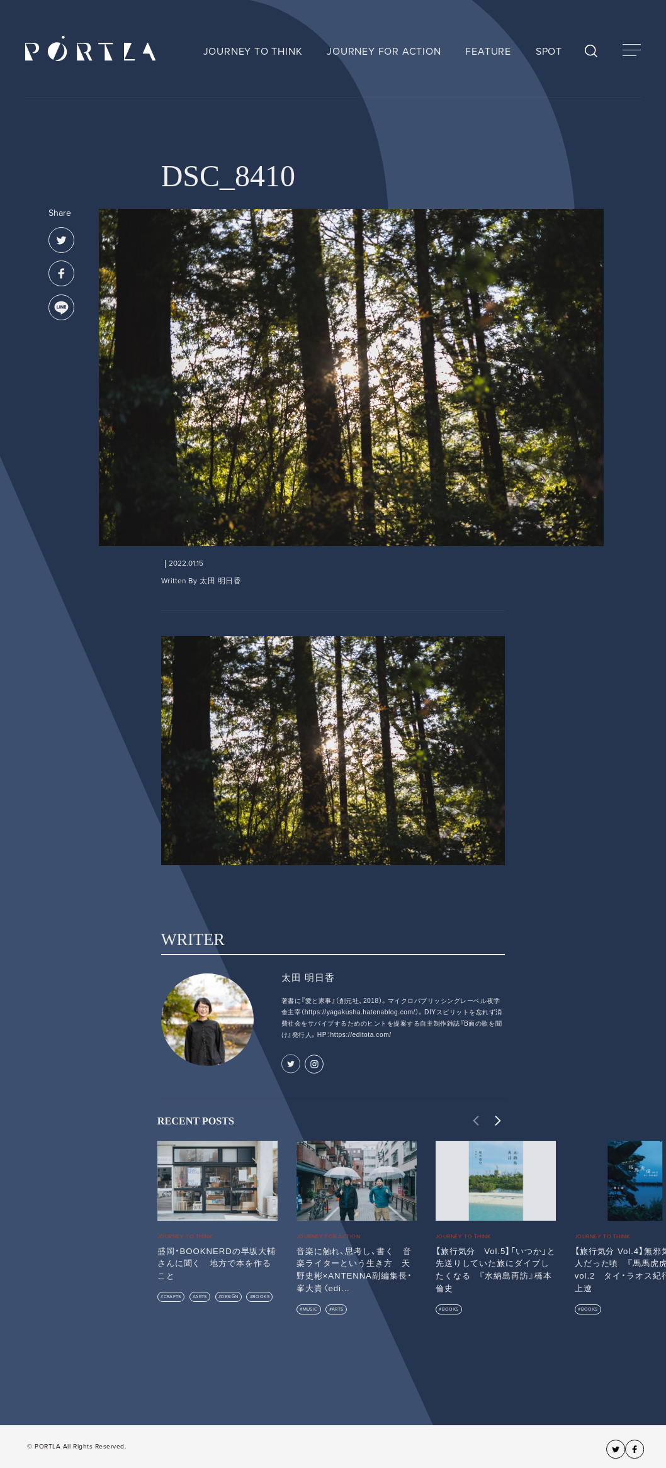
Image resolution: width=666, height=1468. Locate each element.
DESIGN (229, 1296)
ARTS (200, 1296)
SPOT (549, 51)
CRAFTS (172, 1296)
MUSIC (310, 1309)
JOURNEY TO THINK (253, 51)
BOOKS (260, 1296)
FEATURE (488, 51)
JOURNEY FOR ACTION (384, 51)
